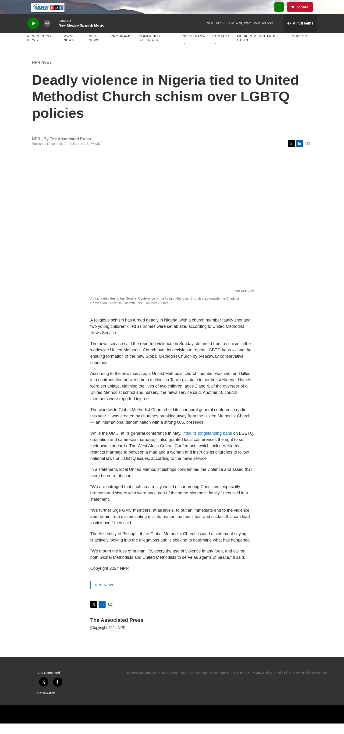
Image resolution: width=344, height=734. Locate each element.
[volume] (47, 34)
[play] (33, 34)
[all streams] (300, 33)
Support (300, 47)
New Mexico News (39, 48)
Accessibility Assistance (310, 683)
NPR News (94, 48)
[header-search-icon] (281, 12)
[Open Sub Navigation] (114, 54)
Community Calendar (150, 48)
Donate (305, 12)
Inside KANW (193, 47)
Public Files (282, 683)
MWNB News (69, 48)
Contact (221, 47)
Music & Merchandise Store (258, 48)
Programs (121, 47)
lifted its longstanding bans (207, 443)
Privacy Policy (262, 683)
